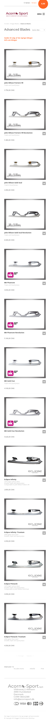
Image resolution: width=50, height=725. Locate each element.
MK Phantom (9, 283)
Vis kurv (34, 3)
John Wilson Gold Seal (13, 183)
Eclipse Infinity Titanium (14, 532)
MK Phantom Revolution (14, 332)
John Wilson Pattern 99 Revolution (18, 133)
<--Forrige (20, 656)
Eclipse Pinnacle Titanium (15, 637)
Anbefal (32, 669)
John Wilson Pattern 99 (13, 83)
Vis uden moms (19, 669)
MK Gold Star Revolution (14, 431)
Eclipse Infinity (10, 479)
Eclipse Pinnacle (11, 584)
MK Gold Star (9, 381)
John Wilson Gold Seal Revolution (17, 233)
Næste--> (30, 656)
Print (42, 669)
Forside (6, 24)
